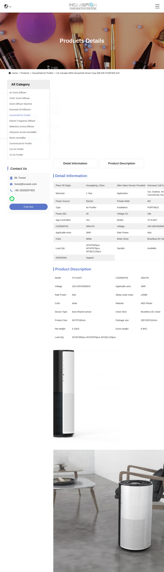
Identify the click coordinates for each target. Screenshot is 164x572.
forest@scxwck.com (25, 184)
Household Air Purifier (42, 73)
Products (25, 73)
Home (15, 73)
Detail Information (75, 163)
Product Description (121, 163)
